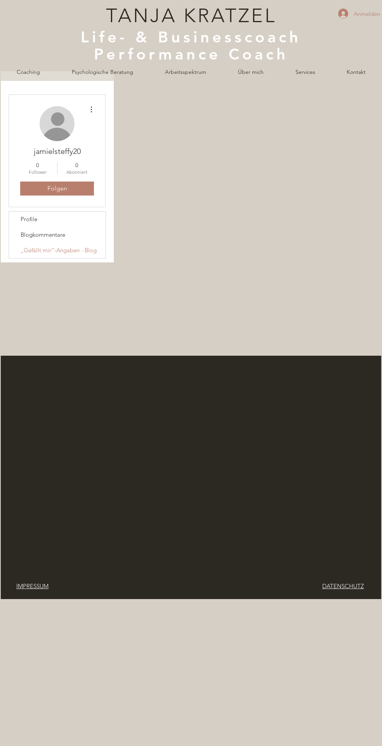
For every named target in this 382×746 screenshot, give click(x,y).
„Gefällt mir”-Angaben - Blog (59, 250)
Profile (29, 219)
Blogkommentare (43, 234)
